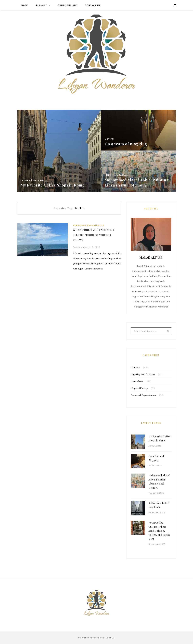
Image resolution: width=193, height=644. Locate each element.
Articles (42, 5)
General (135, 367)
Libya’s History (139, 388)
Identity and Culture (143, 374)
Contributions (68, 5)
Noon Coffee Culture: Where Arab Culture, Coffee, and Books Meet (159, 530)
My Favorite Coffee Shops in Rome (159, 438)
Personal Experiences (89, 225)
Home (25, 5)
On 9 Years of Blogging (156, 458)
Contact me (93, 5)
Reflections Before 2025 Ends (159, 505)
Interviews (137, 381)
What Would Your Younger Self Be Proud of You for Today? (93, 235)
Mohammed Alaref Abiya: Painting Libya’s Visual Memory (159, 481)
